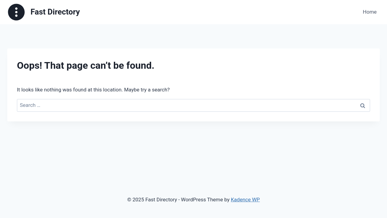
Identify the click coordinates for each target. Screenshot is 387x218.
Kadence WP (245, 200)
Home (370, 12)
